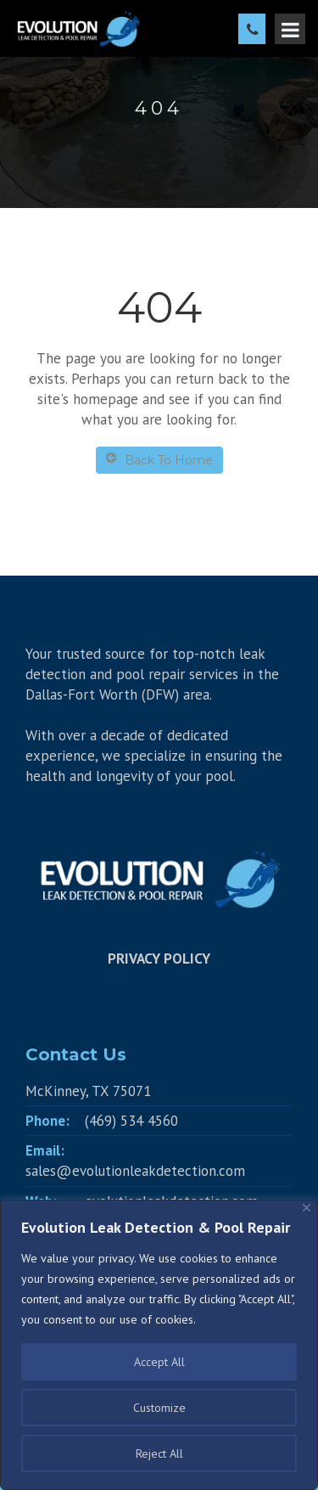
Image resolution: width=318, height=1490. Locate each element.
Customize (159, 1407)
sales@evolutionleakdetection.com (135, 1170)
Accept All (159, 1361)
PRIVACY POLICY (159, 958)
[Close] (306, 1208)
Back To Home (159, 460)
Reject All (159, 1453)
